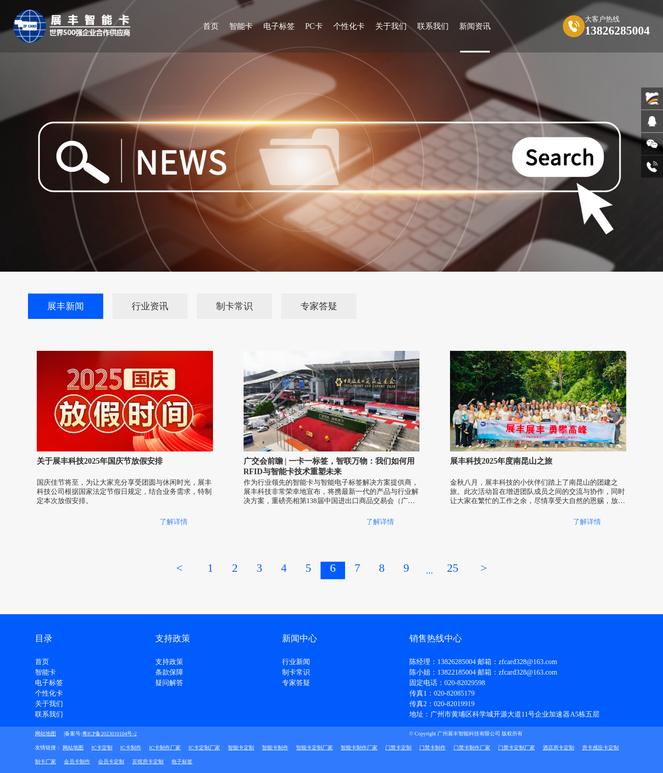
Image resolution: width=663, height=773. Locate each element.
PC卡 (314, 26)
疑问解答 (169, 682)
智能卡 (241, 26)
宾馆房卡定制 (148, 762)
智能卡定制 (241, 748)
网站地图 (45, 734)
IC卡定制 (101, 748)
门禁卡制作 (432, 748)
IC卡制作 (130, 748)
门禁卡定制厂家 (516, 748)
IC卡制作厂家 (165, 748)
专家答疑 (318, 306)
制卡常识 (234, 306)
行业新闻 (296, 661)
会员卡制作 (77, 762)
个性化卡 (349, 26)
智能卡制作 (275, 748)
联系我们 (49, 714)
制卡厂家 (45, 762)
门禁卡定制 (398, 748)
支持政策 (169, 661)
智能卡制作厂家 (359, 748)
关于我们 (49, 703)
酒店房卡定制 (558, 748)
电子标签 (279, 26)
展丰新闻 (65, 306)
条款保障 (169, 672)
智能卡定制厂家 (314, 748)
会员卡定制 (111, 762)
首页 (211, 26)
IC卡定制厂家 (204, 748)
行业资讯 (150, 306)
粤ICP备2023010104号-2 (109, 734)
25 (452, 568)
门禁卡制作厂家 (472, 748)
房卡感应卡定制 (600, 748)
